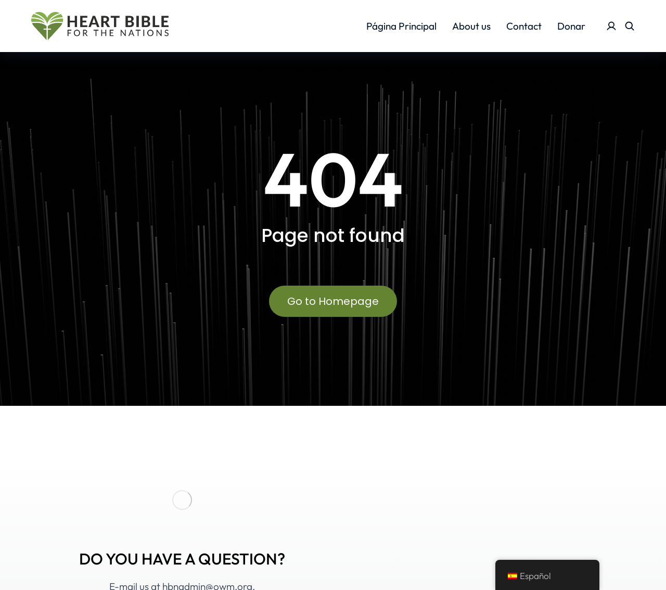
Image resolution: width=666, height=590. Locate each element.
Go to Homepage (333, 301)
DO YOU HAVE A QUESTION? (182, 559)
